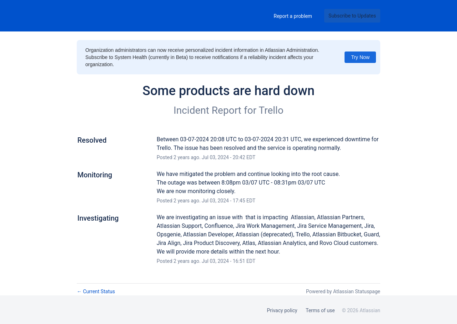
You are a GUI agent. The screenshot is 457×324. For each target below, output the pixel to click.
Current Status (96, 291)
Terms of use (320, 310)
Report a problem (293, 16)
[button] (352, 16)
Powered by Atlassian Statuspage (343, 291)
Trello (271, 110)
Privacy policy (282, 310)
